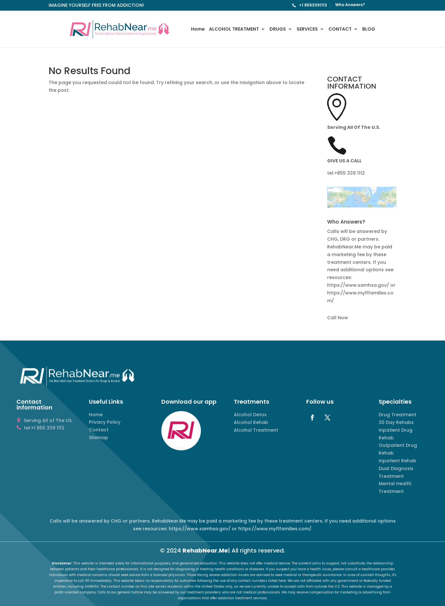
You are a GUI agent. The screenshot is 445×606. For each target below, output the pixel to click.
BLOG (368, 29)
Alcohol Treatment (256, 430)
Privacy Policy (104, 422)
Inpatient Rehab (397, 460)
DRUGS (278, 29)
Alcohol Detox (250, 414)
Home (198, 29)
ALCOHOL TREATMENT (234, 29)
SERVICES (307, 29)
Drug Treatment (397, 414)
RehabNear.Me (205, 550)
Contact (99, 430)
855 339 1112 (351, 173)
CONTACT (340, 29)
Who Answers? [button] (346, 222)
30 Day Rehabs (396, 422)
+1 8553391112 (313, 5)
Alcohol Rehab (251, 422)
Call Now (337, 317)
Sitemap (98, 437)
